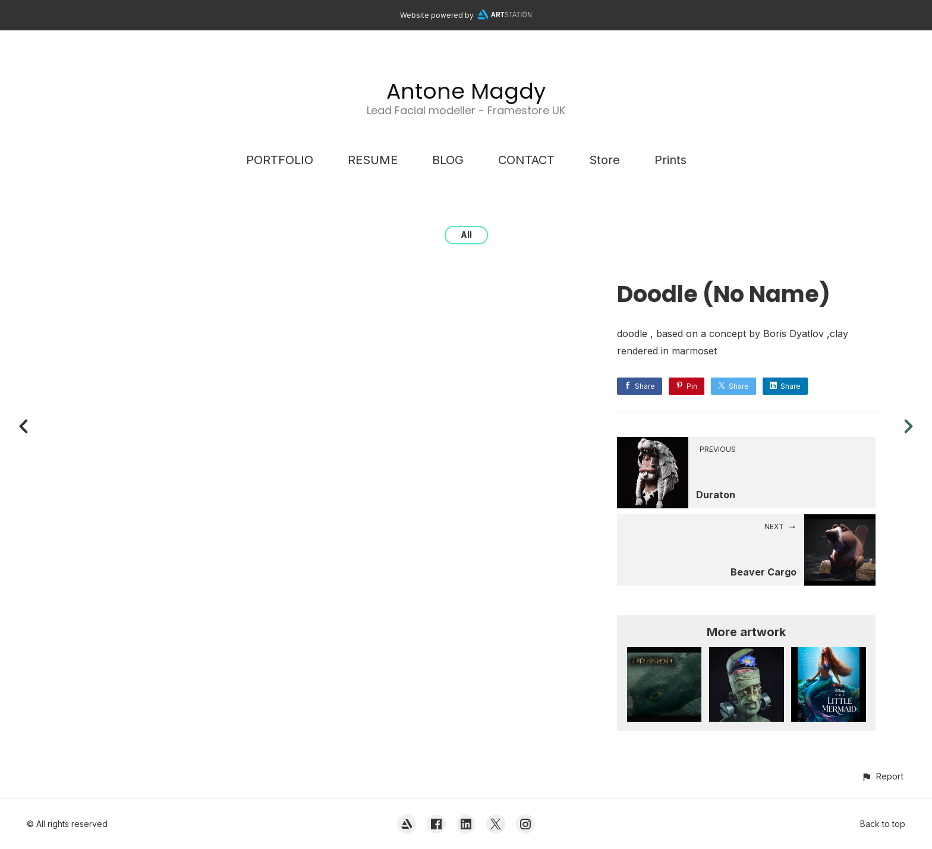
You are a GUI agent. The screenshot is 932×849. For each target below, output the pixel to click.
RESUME (373, 160)
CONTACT (526, 160)
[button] (882, 776)
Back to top (882, 824)
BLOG (448, 160)
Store (604, 160)
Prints (670, 160)
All (466, 234)
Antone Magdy (466, 91)
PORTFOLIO (279, 160)
